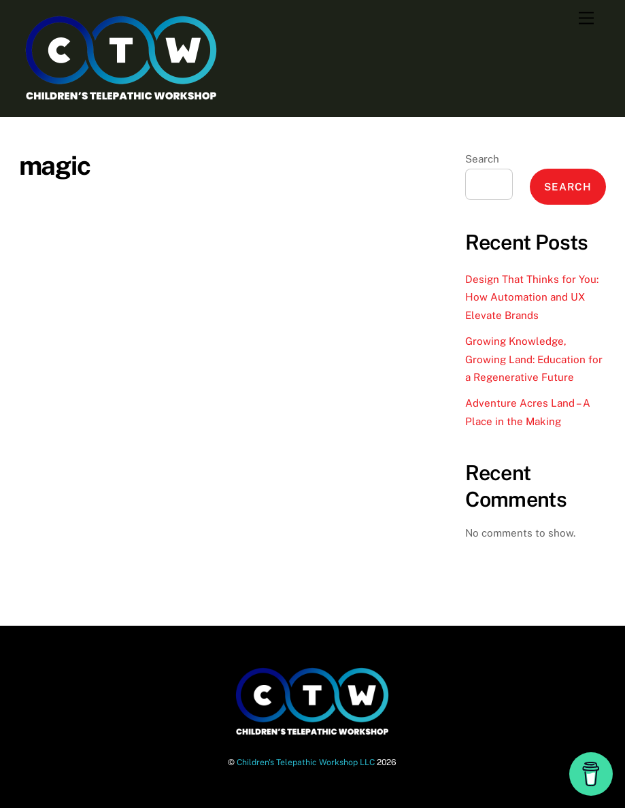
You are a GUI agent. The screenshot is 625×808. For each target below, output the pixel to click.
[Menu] (586, 18)
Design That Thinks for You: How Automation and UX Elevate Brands (531, 297)
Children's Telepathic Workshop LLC (306, 762)
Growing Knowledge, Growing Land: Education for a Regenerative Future (534, 359)
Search (482, 159)
